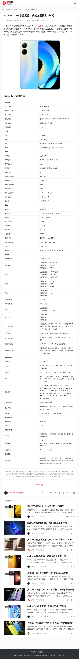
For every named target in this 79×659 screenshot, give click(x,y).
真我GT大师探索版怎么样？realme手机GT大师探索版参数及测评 (50, 541)
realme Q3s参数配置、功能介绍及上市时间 (47, 524)
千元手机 (39, 26)
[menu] (75, 3)
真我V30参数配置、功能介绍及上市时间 (45, 506)
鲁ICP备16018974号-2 (41, 655)
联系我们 (41, 652)
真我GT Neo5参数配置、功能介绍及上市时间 (47, 576)
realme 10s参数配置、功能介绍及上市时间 (46, 611)
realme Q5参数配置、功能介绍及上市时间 (46, 559)
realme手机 (36, 20)
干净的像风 (7, 20)
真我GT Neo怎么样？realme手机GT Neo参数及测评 (50, 593)
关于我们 (33, 652)
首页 (3, 9)
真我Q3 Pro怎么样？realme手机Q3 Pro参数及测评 (50, 628)
